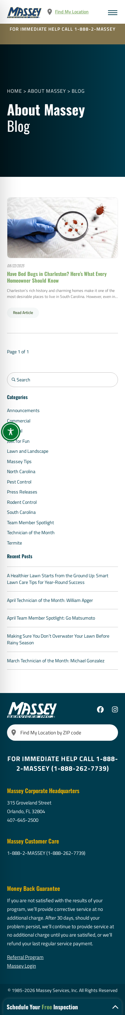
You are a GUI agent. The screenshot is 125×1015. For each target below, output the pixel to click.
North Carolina (21, 471)
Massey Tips (19, 461)
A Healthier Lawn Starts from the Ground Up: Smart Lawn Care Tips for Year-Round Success (57, 579)
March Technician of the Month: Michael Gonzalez (55, 660)
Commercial (18, 420)
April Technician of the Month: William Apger (50, 600)
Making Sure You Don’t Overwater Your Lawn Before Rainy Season (58, 639)
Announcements (23, 410)
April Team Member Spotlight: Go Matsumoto (51, 618)
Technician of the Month (31, 532)
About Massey (47, 91)
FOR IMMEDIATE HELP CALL (63, 29)
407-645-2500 (22, 820)
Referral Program (25, 957)
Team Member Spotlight (30, 522)
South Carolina (21, 512)
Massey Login (21, 966)
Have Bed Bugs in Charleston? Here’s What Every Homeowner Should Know (57, 277)
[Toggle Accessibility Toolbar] (11, 432)
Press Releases (22, 491)
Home (14, 91)
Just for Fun (18, 441)
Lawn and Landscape (27, 451)
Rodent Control (22, 502)
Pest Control (19, 481)
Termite (14, 543)
